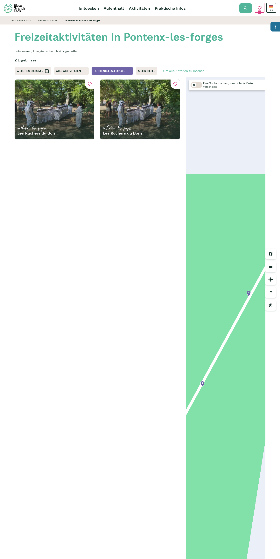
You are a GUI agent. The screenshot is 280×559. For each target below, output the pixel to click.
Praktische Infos (170, 8)
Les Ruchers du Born (37, 133)
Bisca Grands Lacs (21, 20)
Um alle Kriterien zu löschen (183, 71)
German (271, 6)
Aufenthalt (114, 8)
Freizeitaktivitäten (48, 20)
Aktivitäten (139, 8)
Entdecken (89, 8)
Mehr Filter (146, 71)
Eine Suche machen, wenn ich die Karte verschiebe (228, 84)
